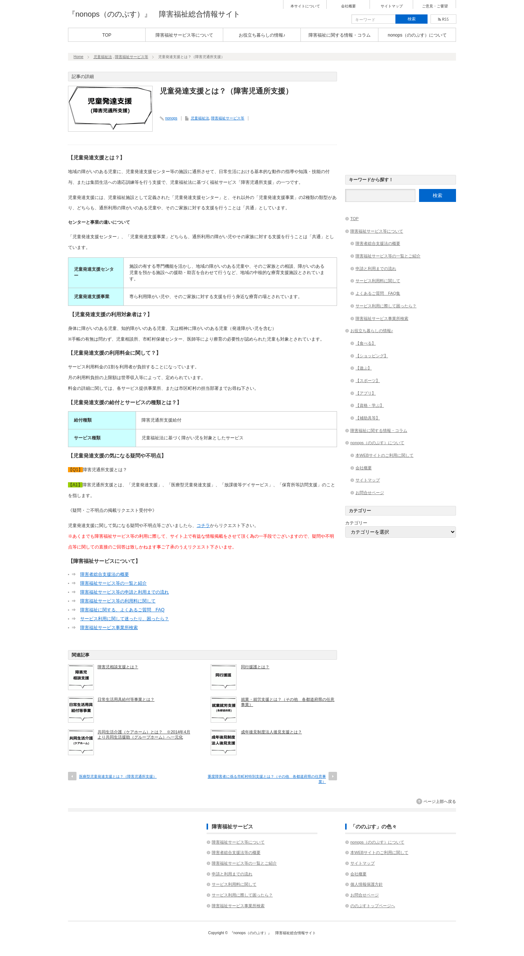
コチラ (203, 525)
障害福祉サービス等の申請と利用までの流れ (124, 592)
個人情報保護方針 (366, 884)
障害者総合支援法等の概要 (236, 852)
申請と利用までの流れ (375, 268)
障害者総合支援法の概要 (104, 574)
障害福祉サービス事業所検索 (109, 627)
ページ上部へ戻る (439, 801)
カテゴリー (356, 523)
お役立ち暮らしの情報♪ (262, 35)
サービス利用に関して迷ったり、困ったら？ (124, 618)
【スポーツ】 (367, 380)
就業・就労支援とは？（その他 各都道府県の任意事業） (287, 702)
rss (443, 19)
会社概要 (348, 6)
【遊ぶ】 (363, 368)
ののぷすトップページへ (372, 905)
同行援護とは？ (255, 667)
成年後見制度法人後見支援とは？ (271, 732)
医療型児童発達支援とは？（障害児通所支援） (118, 776)
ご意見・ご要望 (435, 6)
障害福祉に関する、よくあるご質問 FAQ (122, 609)
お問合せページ (369, 492)
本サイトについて (305, 6)
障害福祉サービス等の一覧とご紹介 (388, 256)
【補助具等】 (367, 418)
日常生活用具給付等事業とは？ (126, 699)
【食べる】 (365, 343)
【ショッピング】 (371, 356)
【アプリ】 (365, 393)
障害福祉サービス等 (131, 57)
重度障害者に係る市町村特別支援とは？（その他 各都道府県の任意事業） (267, 779)
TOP (106, 35)
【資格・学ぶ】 (369, 405)
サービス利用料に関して (377, 280)
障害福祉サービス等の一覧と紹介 (113, 583)
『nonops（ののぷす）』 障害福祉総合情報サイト (154, 14)
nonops (171, 118)
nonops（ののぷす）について (417, 35)
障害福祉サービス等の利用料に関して (118, 601)
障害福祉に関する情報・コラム (340, 35)
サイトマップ (392, 6)
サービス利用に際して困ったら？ (385, 306)
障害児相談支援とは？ (118, 667)
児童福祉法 (102, 57)
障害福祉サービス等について (184, 35)
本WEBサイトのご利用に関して (384, 455)
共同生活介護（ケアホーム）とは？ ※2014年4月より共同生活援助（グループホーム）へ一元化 (144, 734)
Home (79, 57)
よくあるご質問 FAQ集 (377, 293)
